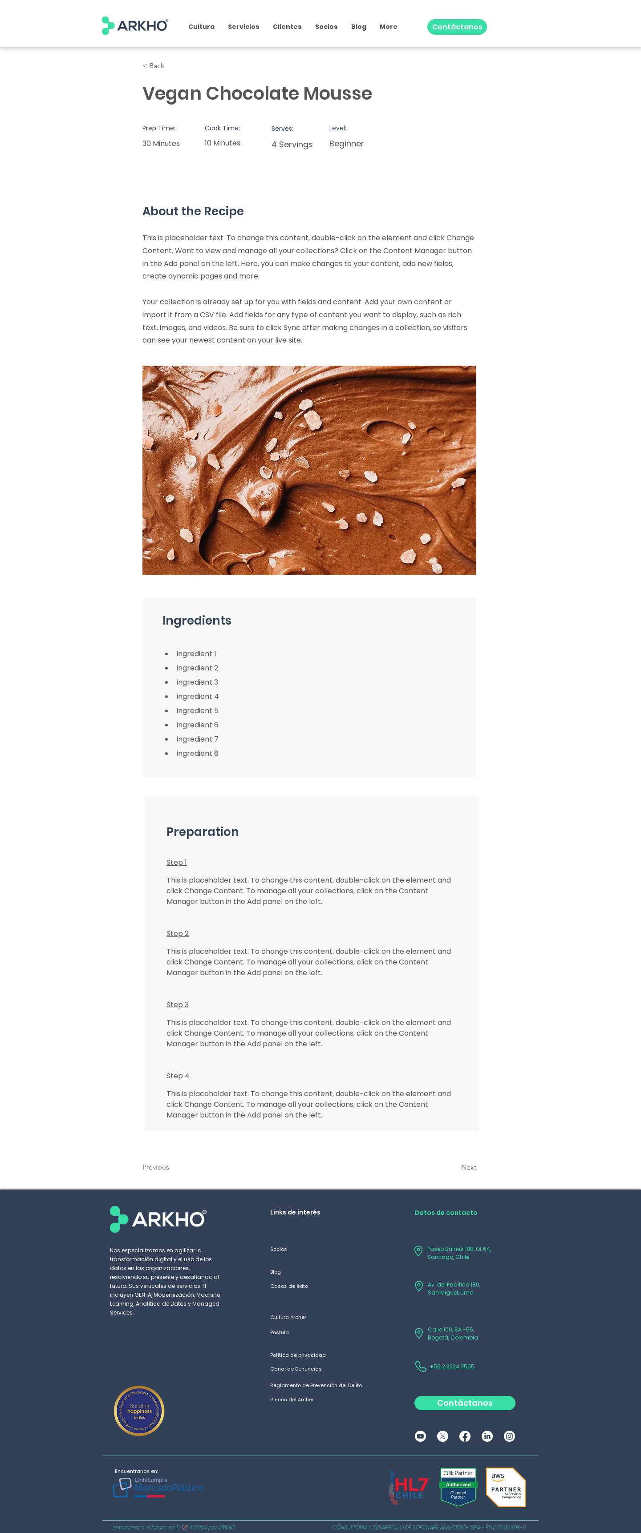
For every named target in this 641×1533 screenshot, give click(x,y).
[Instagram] (509, 1436)
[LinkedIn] (487, 1436)
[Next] (454, 1167)
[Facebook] (465, 1436)
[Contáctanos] (457, 27)
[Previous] (171, 1167)
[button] (243, 27)
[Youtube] (420, 1436)
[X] (442, 1436)
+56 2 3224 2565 (452, 1366)
